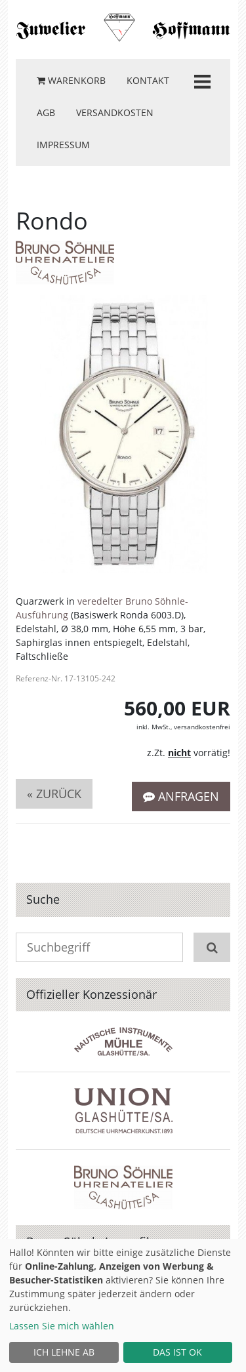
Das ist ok (177, 1352)
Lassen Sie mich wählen (61, 1326)
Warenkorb (71, 80)
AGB (46, 112)
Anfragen (181, 796)
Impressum (63, 144)
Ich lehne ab (63, 1352)
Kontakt (148, 80)
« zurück (54, 793)
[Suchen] (212, 947)
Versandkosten (115, 112)
